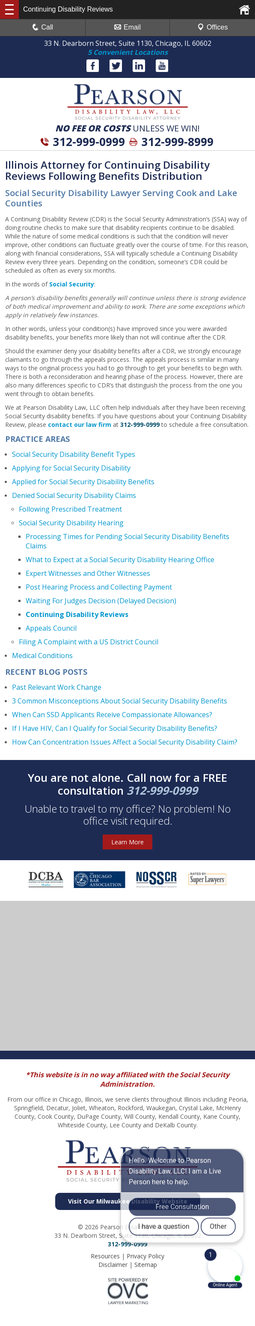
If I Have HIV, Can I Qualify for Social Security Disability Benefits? (114, 728)
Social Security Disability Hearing (71, 522)
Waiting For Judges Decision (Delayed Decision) (101, 600)
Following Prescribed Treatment (70, 509)
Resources (105, 1256)
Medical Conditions (42, 655)
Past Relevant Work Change (56, 687)
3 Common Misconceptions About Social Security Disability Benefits (119, 701)
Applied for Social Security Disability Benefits (83, 481)
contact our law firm (79, 424)
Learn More (127, 842)
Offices (212, 27)
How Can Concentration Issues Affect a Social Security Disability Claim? (124, 742)
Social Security (71, 284)
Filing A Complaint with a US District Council (88, 642)
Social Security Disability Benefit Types (73, 454)
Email (127, 27)
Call (42, 27)
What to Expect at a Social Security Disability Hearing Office (120, 559)
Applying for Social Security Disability (71, 468)
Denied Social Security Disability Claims (74, 495)
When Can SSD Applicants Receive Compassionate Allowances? (112, 714)
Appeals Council (51, 628)
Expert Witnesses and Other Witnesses (88, 573)
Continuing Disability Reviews (77, 614)
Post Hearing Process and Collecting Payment (99, 587)
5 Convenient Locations (128, 52)
